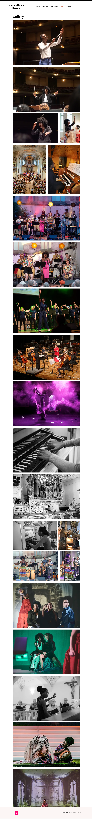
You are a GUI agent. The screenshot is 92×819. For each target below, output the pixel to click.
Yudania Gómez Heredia (16, 6)
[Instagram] (16, 813)
